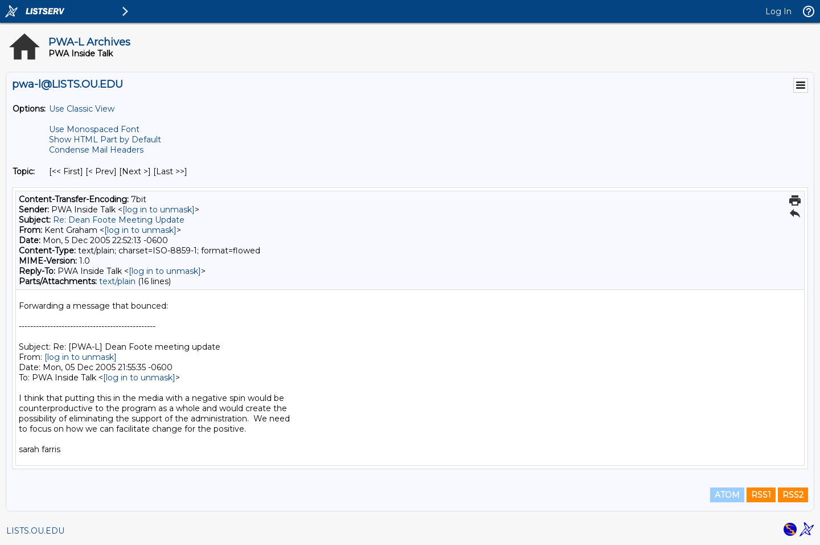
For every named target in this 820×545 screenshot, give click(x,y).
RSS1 (761, 495)
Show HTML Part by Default (105, 139)
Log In (778, 11)
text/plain (117, 281)
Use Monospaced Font (94, 129)
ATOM (727, 495)
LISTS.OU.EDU (35, 531)
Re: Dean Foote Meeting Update (118, 220)
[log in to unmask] (158, 209)
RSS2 (792, 495)
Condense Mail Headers (96, 150)
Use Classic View (81, 109)
